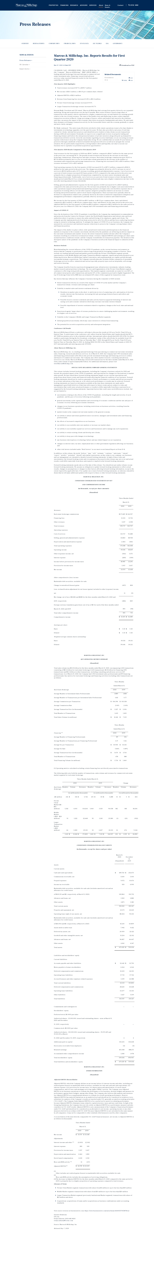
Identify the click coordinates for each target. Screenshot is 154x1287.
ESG (107, 43)
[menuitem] (65, 5)
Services (93, 5)
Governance (117, 43)
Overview (25, 43)
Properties (54, 5)
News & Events (110, 5)
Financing (65, 5)
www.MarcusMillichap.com (63, 364)
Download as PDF (126, 65)
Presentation (109, 78)
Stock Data (84, 43)
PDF (131, 78)
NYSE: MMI (134, 5)
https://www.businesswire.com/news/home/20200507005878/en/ (107, 1211)
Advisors (84, 5)
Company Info (54, 43)
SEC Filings (97, 43)
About (101, 5)
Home (26, 5)
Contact (121, 5)
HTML (124, 80)
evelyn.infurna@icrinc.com (63, 1221)
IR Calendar (24, 65)
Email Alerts (24, 69)
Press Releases (25, 60)
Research (75, 5)
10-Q (106, 80)
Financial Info (70, 43)
